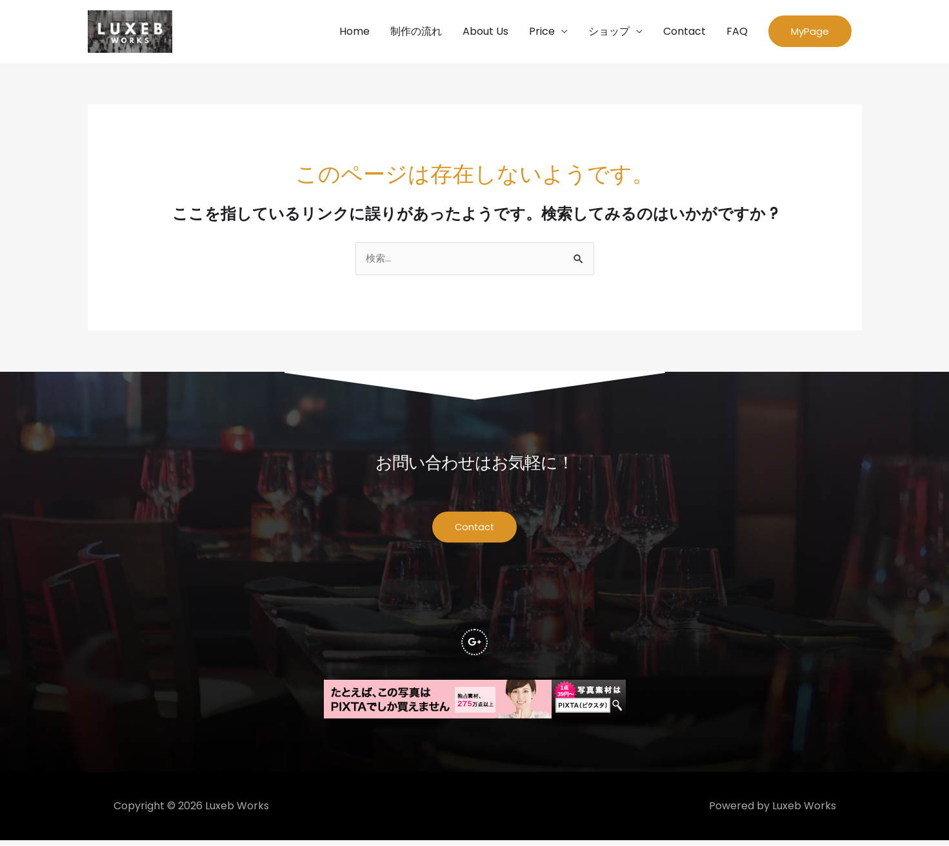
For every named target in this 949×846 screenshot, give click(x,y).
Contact (684, 32)
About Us (485, 32)
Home (354, 32)
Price (542, 32)
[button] (810, 33)
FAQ (737, 32)
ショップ (609, 32)
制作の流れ (416, 32)
